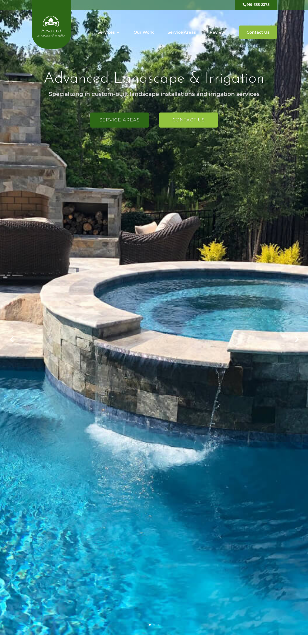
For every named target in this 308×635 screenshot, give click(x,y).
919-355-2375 (258, 4)
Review (217, 33)
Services (106, 33)
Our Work (144, 33)
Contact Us (258, 32)
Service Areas (182, 33)
